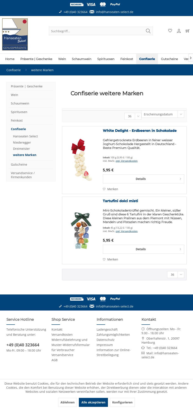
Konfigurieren (122, 402)
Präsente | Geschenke (27, 86)
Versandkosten (62, 334)
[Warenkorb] (187, 31)
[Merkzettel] (169, 31)
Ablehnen (67, 402)
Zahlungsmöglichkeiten (113, 334)
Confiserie (18, 129)
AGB (54, 360)
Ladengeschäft (107, 329)
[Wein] (62, 59)
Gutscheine (19, 164)
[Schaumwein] (81, 59)
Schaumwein (20, 103)
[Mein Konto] (178, 31)
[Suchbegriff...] (101, 31)
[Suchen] (148, 31)
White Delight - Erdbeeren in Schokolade (140, 131)
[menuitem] (101, 31)
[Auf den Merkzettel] (110, 189)
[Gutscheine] (169, 59)
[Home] (9, 59)
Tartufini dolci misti (120, 201)
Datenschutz (106, 340)
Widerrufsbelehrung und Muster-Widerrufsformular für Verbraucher (71, 345)
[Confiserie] (147, 59)
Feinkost (17, 120)
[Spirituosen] (105, 59)
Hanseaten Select (25, 136)
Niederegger (22, 142)
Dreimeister (21, 149)
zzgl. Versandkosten (127, 160)
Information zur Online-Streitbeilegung (114, 352)
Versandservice (62, 355)
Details (158, 178)
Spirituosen (19, 112)
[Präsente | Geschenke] (36, 59)
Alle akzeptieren (93, 402)
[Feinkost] (126, 59)
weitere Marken (24, 155)
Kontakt (57, 329)
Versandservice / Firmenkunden (23, 175)
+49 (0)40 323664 (22, 345)
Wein (14, 95)
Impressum (105, 345)
